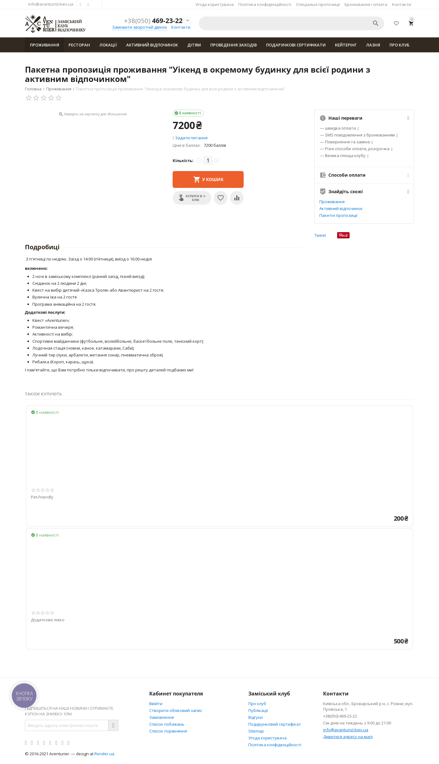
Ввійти (155, 703)
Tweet (320, 235)
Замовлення (161, 717)
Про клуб (399, 45)
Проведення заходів (233, 45)
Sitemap (256, 731)
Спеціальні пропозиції (318, 4)
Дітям (194, 45)
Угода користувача (214, 4)
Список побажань (166, 724)
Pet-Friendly (42, 497)
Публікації (258, 710)
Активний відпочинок (152, 45)
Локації (108, 45)
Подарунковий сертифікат (274, 724)
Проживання (44, 45)
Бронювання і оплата (366, 4)
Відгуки (255, 717)
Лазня (373, 45)
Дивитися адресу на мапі (348, 736)
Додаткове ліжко (47, 620)
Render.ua (104, 754)
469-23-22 (153, 21)
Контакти (401, 4)
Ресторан (79, 45)
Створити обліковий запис (175, 710)
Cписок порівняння (168, 731)
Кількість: (183, 160)
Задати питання (190, 138)
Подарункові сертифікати (296, 45)
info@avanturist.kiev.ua (50, 4)
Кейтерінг (346, 45)
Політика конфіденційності (264, 4)
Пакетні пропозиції (338, 215)
